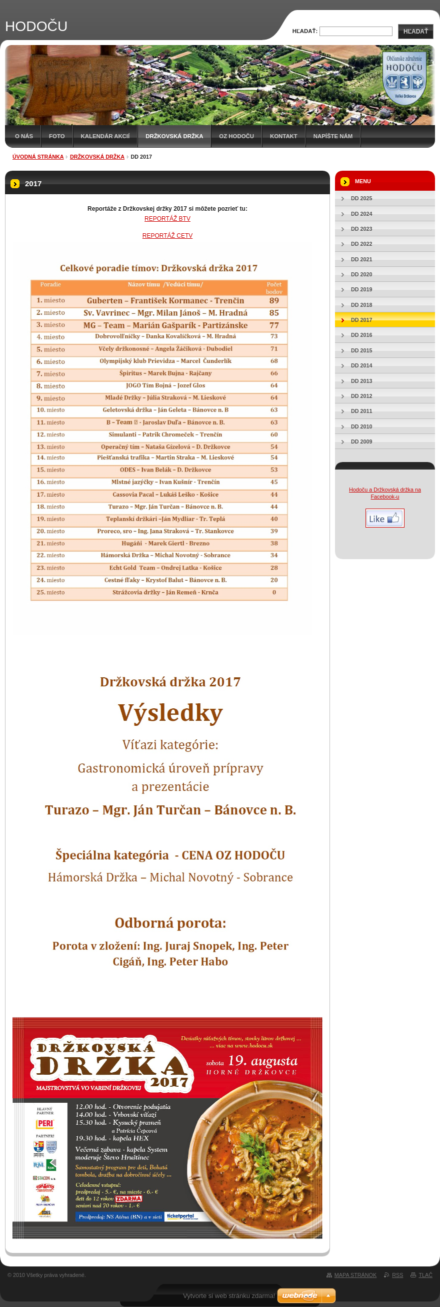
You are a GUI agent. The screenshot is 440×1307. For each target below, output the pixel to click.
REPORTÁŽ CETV (167, 235)
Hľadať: (305, 31)
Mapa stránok (355, 1275)
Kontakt (284, 136)
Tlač (425, 1275)
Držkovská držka (174, 136)
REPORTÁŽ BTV (167, 218)
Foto (56, 136)
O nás (24, 136)
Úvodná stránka (38, 157)
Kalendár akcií (105, 136)
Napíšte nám (333, 136)
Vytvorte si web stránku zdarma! (229, 1295)
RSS (397, 1275)
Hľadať (416, 31)
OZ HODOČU (236, 136)
